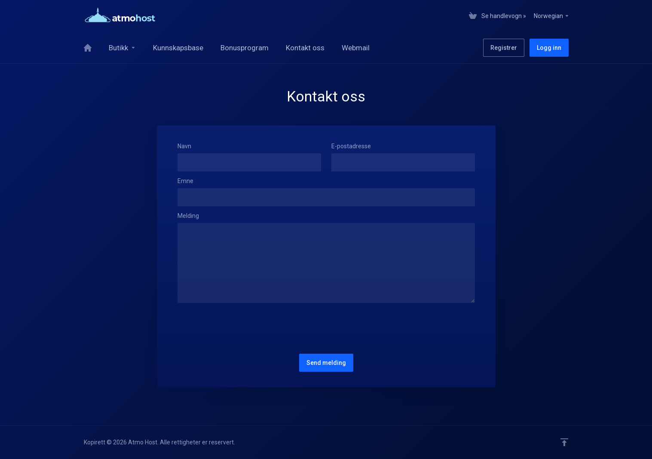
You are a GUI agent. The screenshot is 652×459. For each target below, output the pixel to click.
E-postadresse (351, 146)
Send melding (326, 362)
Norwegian (551, 15)
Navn (184, 146)
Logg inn (549, 47)
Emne (185, 180)
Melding (188, 215)
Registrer (503, 47)
